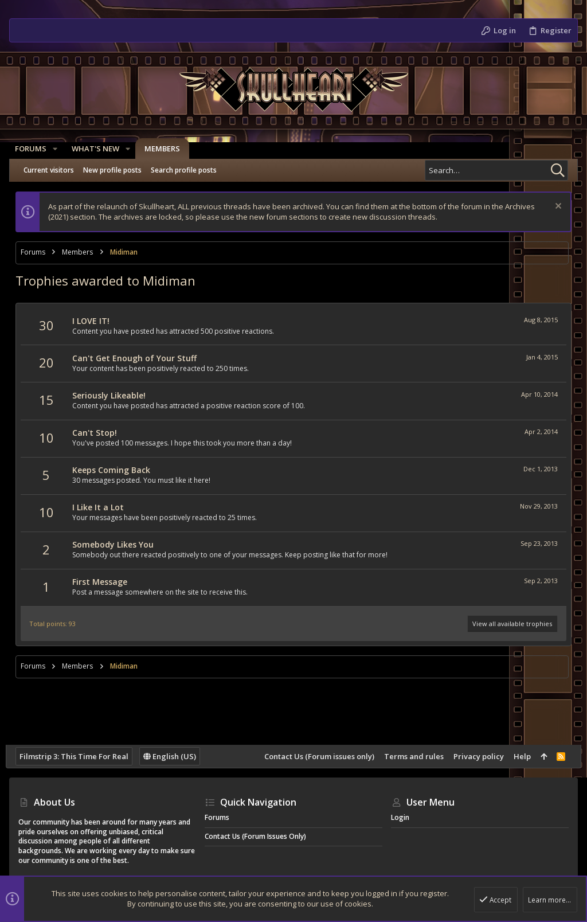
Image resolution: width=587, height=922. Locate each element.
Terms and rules (410, 756)
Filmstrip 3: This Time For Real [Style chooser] (77, 756)
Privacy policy (475, 756)
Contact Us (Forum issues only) (316, 756)
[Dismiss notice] (553, 207)
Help (518, 756)
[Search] (496, 170)
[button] (58, 148)
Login (400, 817)
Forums (217, 817)
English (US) (173, 756)
